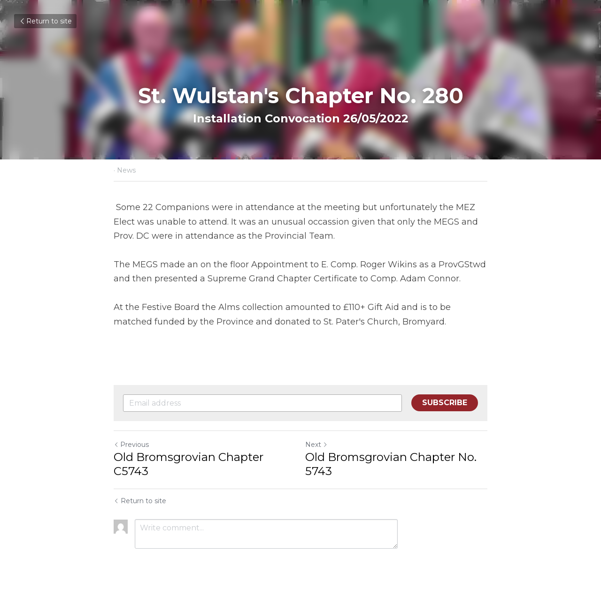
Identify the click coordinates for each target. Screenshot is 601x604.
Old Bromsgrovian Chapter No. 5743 (391, 464)
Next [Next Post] (316, 444)
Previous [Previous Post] (131, 444)
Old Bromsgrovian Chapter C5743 (188, 464)
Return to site (45, 21)
